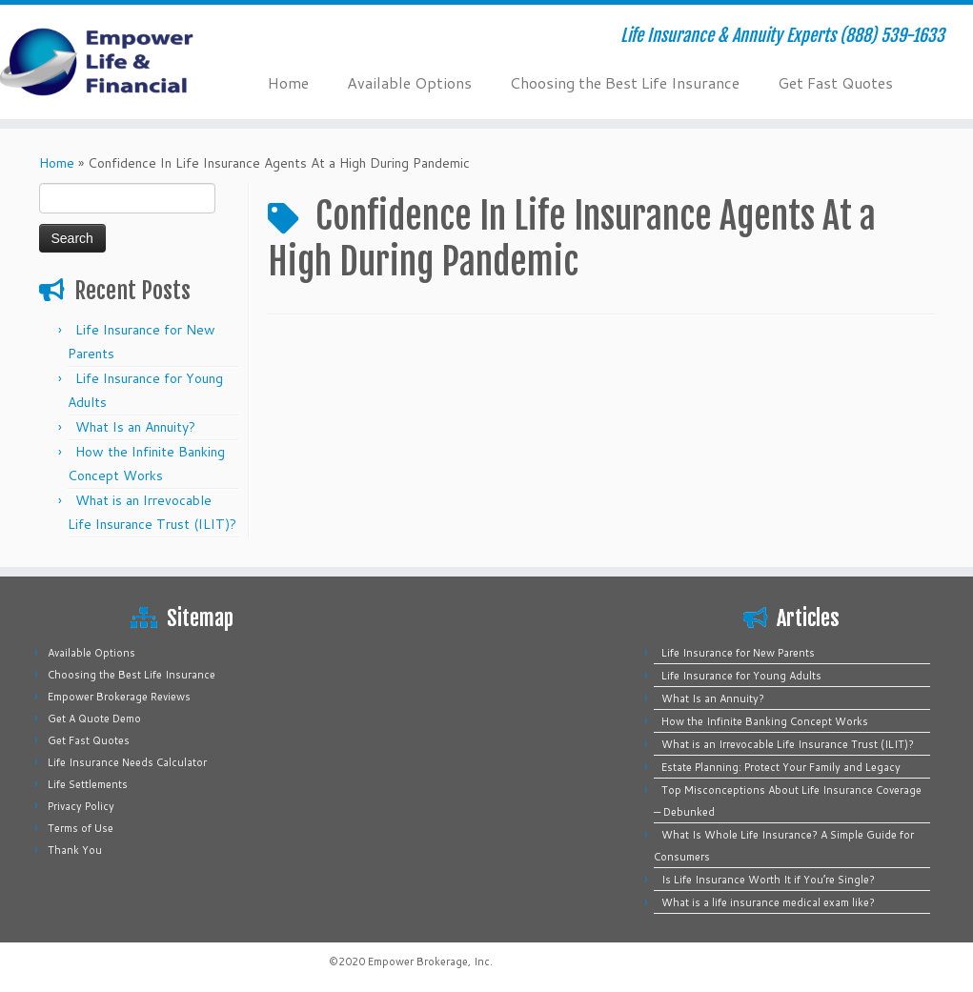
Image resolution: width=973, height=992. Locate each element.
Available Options (409, 82)
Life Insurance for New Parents (738, 652)
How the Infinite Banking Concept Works (764, 721)
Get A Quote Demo (94, 718)
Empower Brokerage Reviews (119, 696)
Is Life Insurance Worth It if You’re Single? (768, 879)
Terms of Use (80, 828)
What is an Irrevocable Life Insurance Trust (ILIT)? (787, 744)
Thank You (75, 850)
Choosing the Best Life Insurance (625, 82)
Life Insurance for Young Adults (741, 675)
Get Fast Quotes (835, 82)
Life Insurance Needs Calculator (127, 762)
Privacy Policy (81, 806)
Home (288, 82)
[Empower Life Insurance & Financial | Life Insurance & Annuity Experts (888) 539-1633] (114, 62)
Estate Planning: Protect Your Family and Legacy (781, 767)
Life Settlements (88, 784)
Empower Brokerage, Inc (429, 961)
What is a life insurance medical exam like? (768, 902)
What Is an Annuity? (135, 426)
